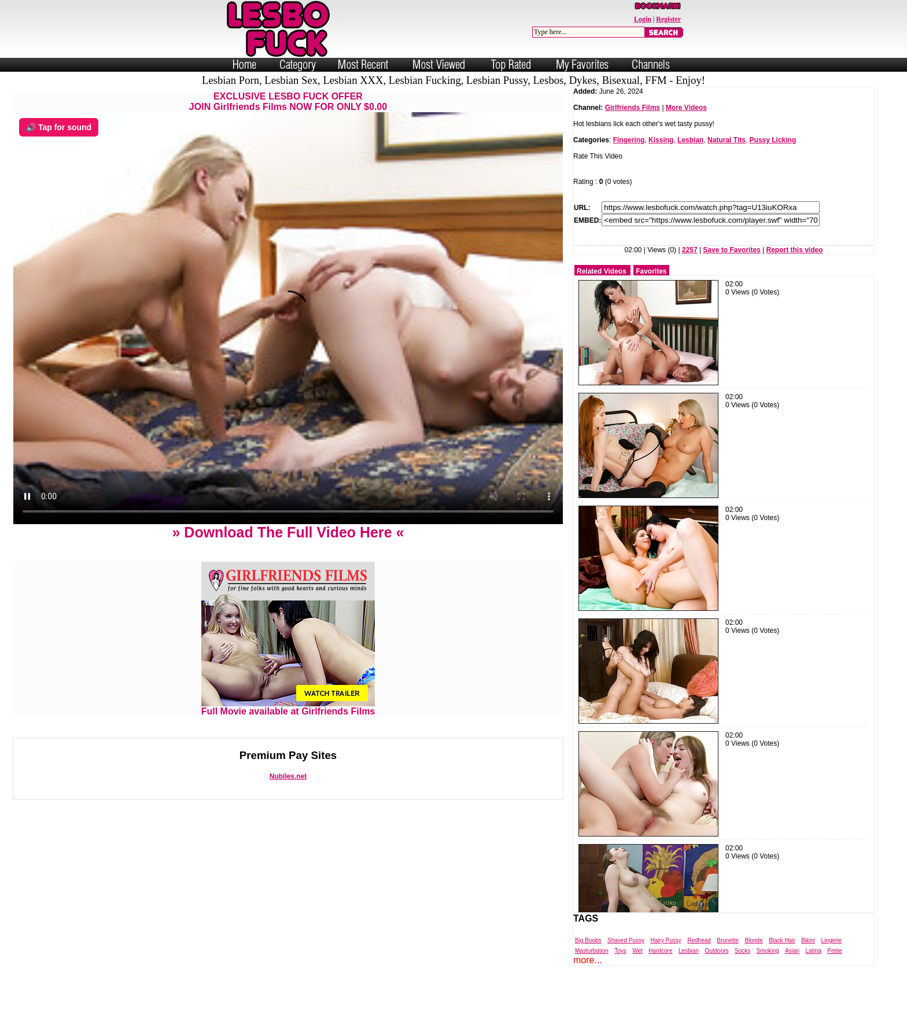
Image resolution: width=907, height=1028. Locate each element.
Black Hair (782, 940)
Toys (620, 951)
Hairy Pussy (665, 940)
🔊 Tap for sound (58, 127)
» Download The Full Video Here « (288, 532)
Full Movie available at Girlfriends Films (288, 707)
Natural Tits (726, 140)
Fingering (629, 140)
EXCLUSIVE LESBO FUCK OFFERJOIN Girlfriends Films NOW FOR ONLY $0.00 (288, 101)
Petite (834, 951)
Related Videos (601, 271)
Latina (813, 951)
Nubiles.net (288, 776)
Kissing (660, 140)
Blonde (754, 940)
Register (668, 19)
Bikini (808, 940)
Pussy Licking (773, 140)
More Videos (686, 108)
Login (642, 19)
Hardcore (660, 951)
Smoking (768, 951)
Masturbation (592, 951)
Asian (792, 951)
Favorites (651, 271)
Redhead (699, 940)
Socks (742, 951)
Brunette (728, 940)
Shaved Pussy (625, 940)
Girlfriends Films (632, 108)
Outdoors (716, 951)
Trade (505, 1018)
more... (587, 960)
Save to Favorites (731, 250)
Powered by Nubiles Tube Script (441, 1018)
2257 (690, 250)
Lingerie (831, 940)
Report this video (794, 250)
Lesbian (690, 140)
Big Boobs (588, 940)
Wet (637, 951)
